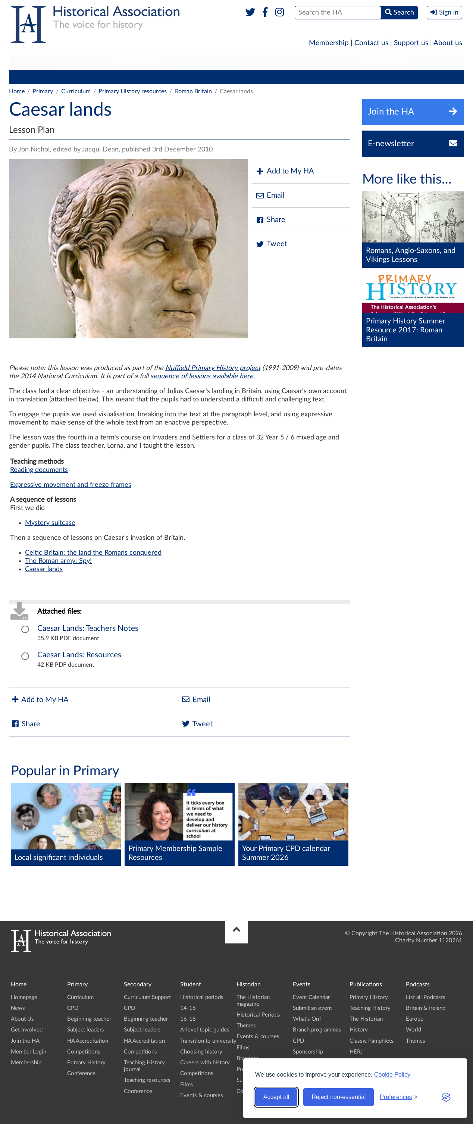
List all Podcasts (425, 997)
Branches (437, 62)
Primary (32, 62)
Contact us (371, 43)
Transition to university (208, 1041)
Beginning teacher (100, 77)
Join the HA (25, 1041)
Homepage (24, 997)
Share (270, 220)
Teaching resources (147, 1080)
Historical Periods (258, 1015)
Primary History (310, 77)
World (413, 1030)
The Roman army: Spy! (58, 561)
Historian (269, 62)
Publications (327, 62)
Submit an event (312, 1008)
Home (17, 91)
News (18, 1008)
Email (270, 196)
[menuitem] (32, 62)
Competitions (260, 77)
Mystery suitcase (50, 523)
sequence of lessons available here (201, 376)
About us (447, 43)
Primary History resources (132, 91)
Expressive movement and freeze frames (70, 485)
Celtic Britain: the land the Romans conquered (93, 553)
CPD (59, 77)
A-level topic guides (204, 1030)
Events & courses (201, 1095)
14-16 (188, 1008)
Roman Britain (193, 91)
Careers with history (205, 1062)
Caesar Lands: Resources (79, 655)
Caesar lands (44, 569)
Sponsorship (308, 1052)
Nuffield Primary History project (212, 368)
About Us (22, 1019)
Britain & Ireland (425, 1008)
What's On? (307, 1019)
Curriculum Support (147, 997)
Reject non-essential (338, 1097)
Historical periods (201, 997)
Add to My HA (285, 171)
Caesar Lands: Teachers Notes (87, 628)
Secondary (85, 62)
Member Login (28, 1052)
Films (186, 1084)
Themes (246, 1025)
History (359, 1030)
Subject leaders (155, 77)
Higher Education (202, 62)
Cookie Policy (392, 1074)
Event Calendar (311, 997)
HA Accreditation (208, 77)
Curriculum (27, 77)
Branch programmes (317, 1030)
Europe (414, 1019)
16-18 (188, 1019)
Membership (329, 43)
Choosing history (201, 1052)
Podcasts (385, 62)
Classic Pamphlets (372, 1041)
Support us (411, 43)
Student (138, 62)
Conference (357, 77)
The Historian (366, 1019)
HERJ (356, 1052)
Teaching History (370, 1008)
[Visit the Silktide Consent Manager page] (446, 1097)
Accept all (276, 1097)
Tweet (271, 244)
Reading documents (39, 470)
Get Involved (27, 1030)
